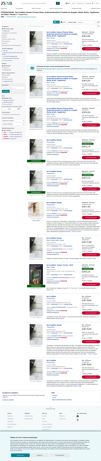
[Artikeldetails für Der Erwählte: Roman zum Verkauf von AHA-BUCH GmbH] (36, 334)
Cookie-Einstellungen (45, 447)
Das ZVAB (44, 416)
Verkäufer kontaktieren (53, 50)
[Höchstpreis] (14, 109)
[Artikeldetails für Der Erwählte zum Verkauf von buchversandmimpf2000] (36, 305)
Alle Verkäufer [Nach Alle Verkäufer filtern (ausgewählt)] (7, 130)
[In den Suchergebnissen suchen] (63, 26)
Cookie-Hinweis (45, 429)
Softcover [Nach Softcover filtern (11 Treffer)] (6, 70)
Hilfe (97, 3)
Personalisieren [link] (59, 455)
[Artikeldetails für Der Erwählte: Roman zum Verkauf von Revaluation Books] (36, 247)
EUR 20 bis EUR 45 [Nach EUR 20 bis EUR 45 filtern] (7, 102)
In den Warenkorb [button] (91, 49)
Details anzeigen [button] (76, 231)
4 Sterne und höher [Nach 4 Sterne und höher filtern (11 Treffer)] (13, 136)
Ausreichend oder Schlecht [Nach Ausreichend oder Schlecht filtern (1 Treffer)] (10, 58)
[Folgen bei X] (78, 420)
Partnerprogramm (29, 418)
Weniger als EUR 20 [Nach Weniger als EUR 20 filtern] (8, 100)
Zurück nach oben (50, 408)
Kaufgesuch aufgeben (8, 399)
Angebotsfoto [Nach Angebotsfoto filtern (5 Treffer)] (7, 81)
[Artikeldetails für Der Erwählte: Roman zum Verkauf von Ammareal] (36, 150)
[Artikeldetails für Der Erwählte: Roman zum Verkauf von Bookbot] (36, 210)
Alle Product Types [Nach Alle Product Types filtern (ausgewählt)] (8, 28)
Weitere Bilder (36, 220)
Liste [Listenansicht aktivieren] (56, 22)
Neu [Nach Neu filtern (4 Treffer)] (4, 50)
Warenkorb (9, 427)
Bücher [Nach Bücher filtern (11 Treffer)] (5, 31)
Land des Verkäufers (8, 124)
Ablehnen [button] (39, 455)
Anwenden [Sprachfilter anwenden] (6, 91)
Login (73, 3)
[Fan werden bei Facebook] (78, 416)
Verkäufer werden (95, 8)
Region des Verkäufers (8, 120)
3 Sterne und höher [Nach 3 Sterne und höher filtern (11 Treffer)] (13, 134)
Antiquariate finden (77, 8)
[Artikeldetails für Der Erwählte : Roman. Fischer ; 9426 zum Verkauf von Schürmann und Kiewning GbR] (36, 275)
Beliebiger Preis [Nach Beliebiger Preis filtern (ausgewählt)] (7, 98)
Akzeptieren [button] (20, 455)
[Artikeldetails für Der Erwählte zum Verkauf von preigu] (36, 370)
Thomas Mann (48, 68)
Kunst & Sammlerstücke (56, 8)
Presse (43, 418)
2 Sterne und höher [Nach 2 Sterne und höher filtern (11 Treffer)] (13, 132)
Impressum (44, 421)
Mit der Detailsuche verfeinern (26, 17)
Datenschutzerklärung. (16, 450)
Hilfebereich (62, 416)
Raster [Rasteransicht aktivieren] (63, 22)
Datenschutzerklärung (47, 424)
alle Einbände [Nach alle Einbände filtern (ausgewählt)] (6, 65)
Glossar (54, 397)
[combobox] (38, 3)
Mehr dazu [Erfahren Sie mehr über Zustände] (10, 48)
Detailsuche (4, 8)
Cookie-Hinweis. (26, 448)
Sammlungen (19, 8)
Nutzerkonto (80, 3)
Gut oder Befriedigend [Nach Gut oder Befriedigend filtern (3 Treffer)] (9, 56)
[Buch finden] (58, 3)
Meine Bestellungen (12, 424)
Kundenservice (62, 418)
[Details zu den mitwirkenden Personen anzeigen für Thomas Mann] (51, 38)
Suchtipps (54, 395)
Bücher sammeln (36, 8)
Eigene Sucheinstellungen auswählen (62, 399)
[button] (98, 26)
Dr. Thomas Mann (59, 68)
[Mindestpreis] (5, 109)
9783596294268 (11, 17)
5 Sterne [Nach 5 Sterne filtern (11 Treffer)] (10, 138)
